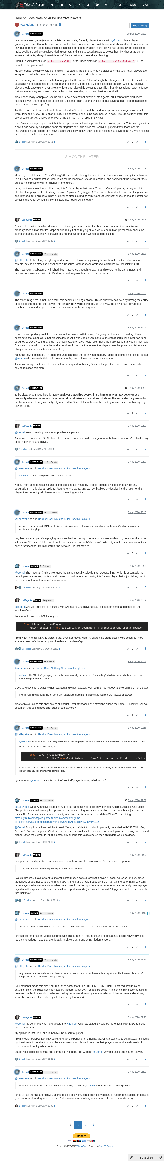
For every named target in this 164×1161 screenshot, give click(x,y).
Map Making (27, 24)
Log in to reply (140, 25)
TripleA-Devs (81, 1146)
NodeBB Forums (106, 1146)
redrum (26, 566)
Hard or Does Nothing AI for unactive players (64, 468)
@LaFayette (50, 254)
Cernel (25, 34)
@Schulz (116, 40)
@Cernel (20, 432)
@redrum (20, 358)
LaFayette (27, 219)
